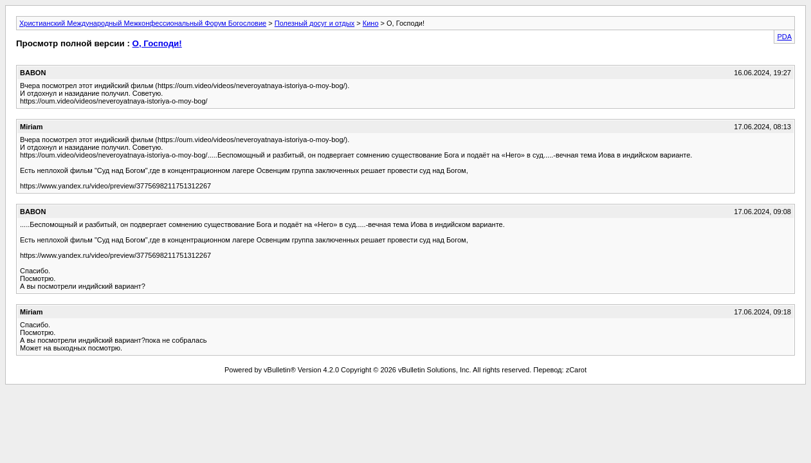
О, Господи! (157, 43)
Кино (371, 23)
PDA (784, 37)
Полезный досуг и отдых (314, 23)
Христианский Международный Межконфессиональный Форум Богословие (142, 23)
